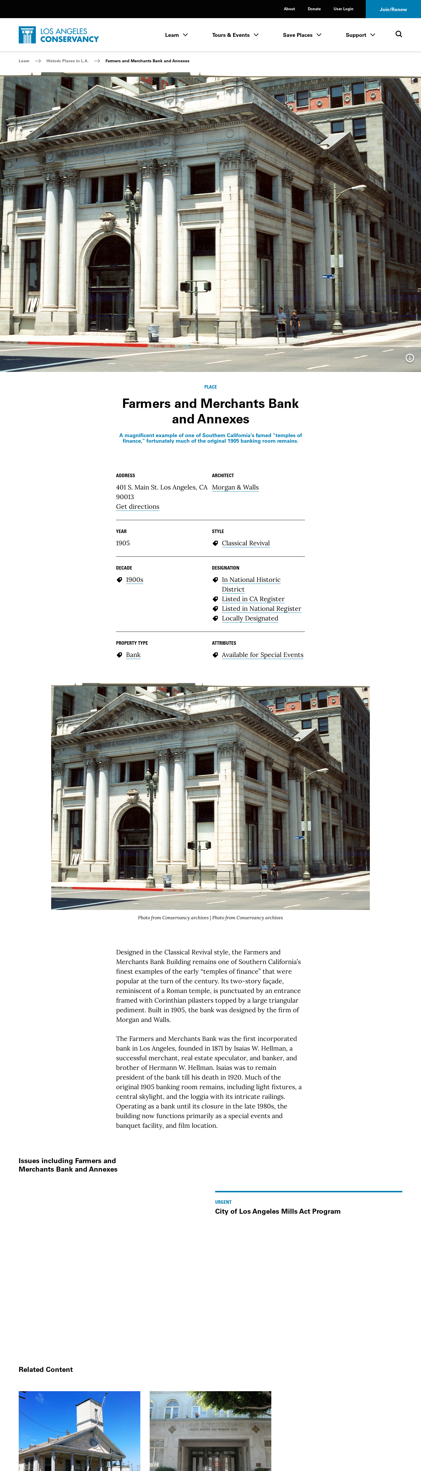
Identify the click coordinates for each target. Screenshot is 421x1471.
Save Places (298, 35)
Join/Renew (393, 9)
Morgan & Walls (235, 487)
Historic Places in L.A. (67, 60)
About (289, 8)
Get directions (137, 506)
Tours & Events (231, 35)
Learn (172, 35)
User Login (343, 8)
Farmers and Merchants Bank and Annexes (147, 60)
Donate (314, 8)
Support (356, 35)
